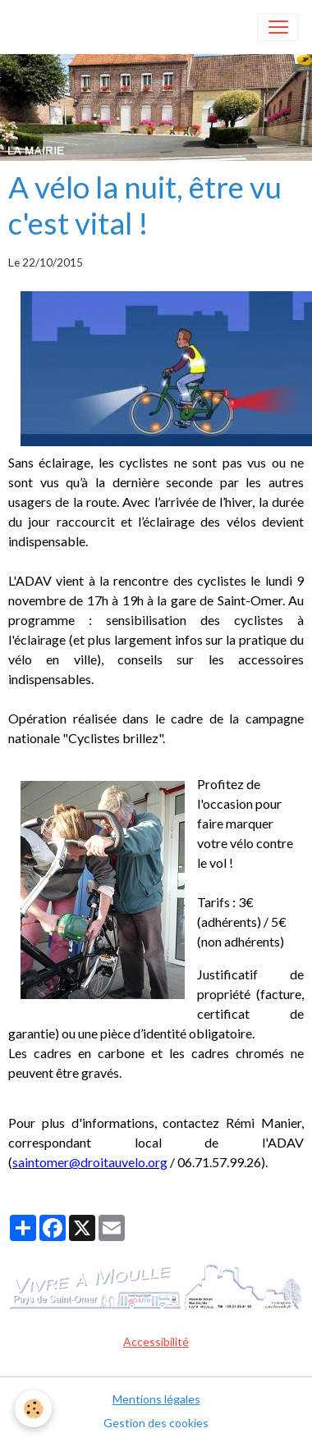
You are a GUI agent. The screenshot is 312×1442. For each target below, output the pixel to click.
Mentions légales (156, 1399)
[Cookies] (33, 1408)
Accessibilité (156, 1341)
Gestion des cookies (156, 1423)
